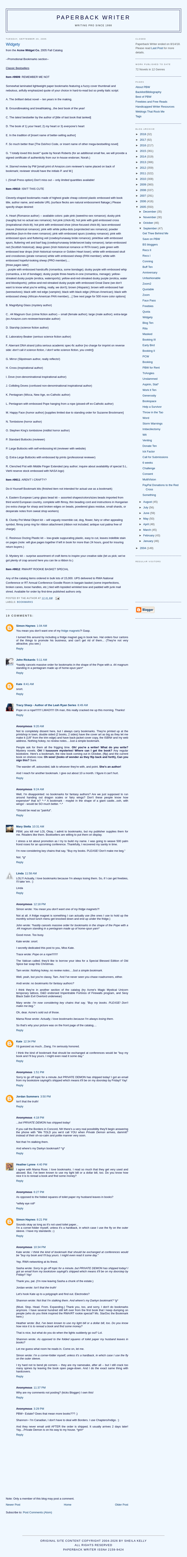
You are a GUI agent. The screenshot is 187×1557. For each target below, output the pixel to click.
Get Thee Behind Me (155, 233)
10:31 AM (38, 826)
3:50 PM (45, 1096)
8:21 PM (42, 1219)
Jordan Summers (27, 1096)
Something (149, 495)
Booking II (149, 350)
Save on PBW (151, 239)
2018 (143, 134)
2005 (143, 206)
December (150, 211)
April (146, 524)
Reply (19, 648)
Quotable (148, 289)
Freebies (148, 306)
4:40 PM (42, 1164)
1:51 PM (39, 1072)
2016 (143, 145)
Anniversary (150, 272)
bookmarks (25, 602)
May (146, 518)
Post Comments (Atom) (37, 1512)
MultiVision (149, 479)
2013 (143, 162)
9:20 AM (39, 726)
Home (68, 1504)
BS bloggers (150, 244)
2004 (143, 548)
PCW (146, 356)
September (150, 228)
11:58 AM (31, 873)
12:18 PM (40, 904)
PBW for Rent (151, 367)
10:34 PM (40, 1247)
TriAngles (148, 373)
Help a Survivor (152, 406)
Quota (146, 311)
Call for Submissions (155, 457)
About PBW (143, 87)
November (150, 217)
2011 (143, 173)
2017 (143, 139)
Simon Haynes (26, 625)
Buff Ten (148, 267)
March (147, 529)
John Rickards (26, 659)
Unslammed (150, 378)
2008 (143, 190)
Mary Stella (23, 826)
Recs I (147, 255)
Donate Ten (150, 446)
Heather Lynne (26, 1164)
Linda (20, 873)
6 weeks (148, 462)
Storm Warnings (153, 423)
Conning (148, 261)
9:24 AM (39, 789)
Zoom (146, 294)
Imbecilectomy (152, 429)
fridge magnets (70, 630)
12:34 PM (29, 1041)
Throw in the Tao (153, 412)
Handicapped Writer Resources (155, 106)
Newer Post (13, 1504)
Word (146, 418)
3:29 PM (39, 1408)
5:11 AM (42, 659)
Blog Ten (148, 322)
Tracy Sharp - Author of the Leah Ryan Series (46, 705)
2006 (143, 201)
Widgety (148, 317)
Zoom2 (147, 283)
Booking (148, 362)
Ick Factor (149, 451)
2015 (143, 151)
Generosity (149, 395)
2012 (143, 167)
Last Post (157, 48)
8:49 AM (83, 705)
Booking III (149, 339)
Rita (145, 328)
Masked (148, 334)
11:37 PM (40, 1387)
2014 (143, 156)
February (149, 535)
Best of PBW (143, 96)
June (146, 513)
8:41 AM (28, 684)
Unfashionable (152, 278)
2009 (143, 184)
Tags (138, 116)
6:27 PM (39, 1192)
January (148, 541)
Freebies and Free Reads (151, 101)
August (148, 501)
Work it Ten (150, 390)
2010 (143, 179)
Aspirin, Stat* (151, 384)
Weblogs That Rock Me (150, 111)
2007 (143, 195)
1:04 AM (42, 625)
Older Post (121, 1504)
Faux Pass (149, 300)
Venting (147, 440)
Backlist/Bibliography (148, 92)
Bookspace (149, 401)
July (146, 507)
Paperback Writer (94, 17)
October (148, 222)
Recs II (147, 250)
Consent (148, 473)
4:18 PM (39, 1117)
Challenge (149, 468)
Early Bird (149, 345)
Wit (145, 434)
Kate (19, 684)
